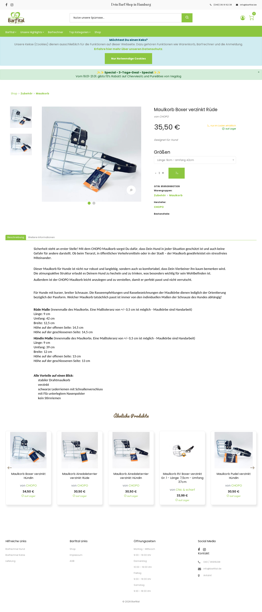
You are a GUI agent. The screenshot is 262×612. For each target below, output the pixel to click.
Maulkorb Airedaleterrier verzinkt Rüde (79, 476)
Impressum (76, 555)
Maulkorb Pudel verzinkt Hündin (234, 476)
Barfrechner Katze (15, 555)
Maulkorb (42, 93)
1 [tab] (89, 203)
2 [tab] (93, 203)
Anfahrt (207, 575)
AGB (72, 560)
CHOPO (164, 116)
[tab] (15, 237)
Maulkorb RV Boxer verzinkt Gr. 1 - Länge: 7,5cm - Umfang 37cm (182, 478)
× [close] (259, 72)
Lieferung (10, 560)
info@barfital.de (212, 568)
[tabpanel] (91, 155)
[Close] (128, 58)
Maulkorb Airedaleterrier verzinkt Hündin (131, 476)
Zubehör (27, 93)
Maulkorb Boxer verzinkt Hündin (28, 476)
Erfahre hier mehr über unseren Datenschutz (128, 49)
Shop (14, 93)
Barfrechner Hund (15, 549)
